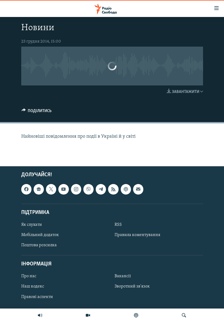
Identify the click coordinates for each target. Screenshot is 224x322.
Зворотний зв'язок (132, 287)
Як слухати (31, 225)
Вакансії (123, 276)
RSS (118, 225)
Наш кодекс (32, 287)
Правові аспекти (37, 297)
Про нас (28, 276)
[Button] (37, 112)
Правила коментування (137, 235)
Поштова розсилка (39, 245)
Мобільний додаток (40, 235)
